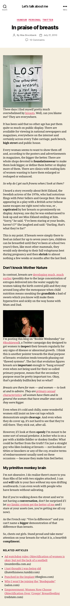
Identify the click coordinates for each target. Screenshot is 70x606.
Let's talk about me (35, 6)
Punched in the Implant (20, 577)
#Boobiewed (11, 342)
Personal (35, 20)
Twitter (47, 20)
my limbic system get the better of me (31, 504)
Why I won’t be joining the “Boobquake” (30, 581)
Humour (22, 20)
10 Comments (37, 39)
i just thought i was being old (23, 568)
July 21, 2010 (50, 35)
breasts (30, 113)
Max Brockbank (28, 35)
